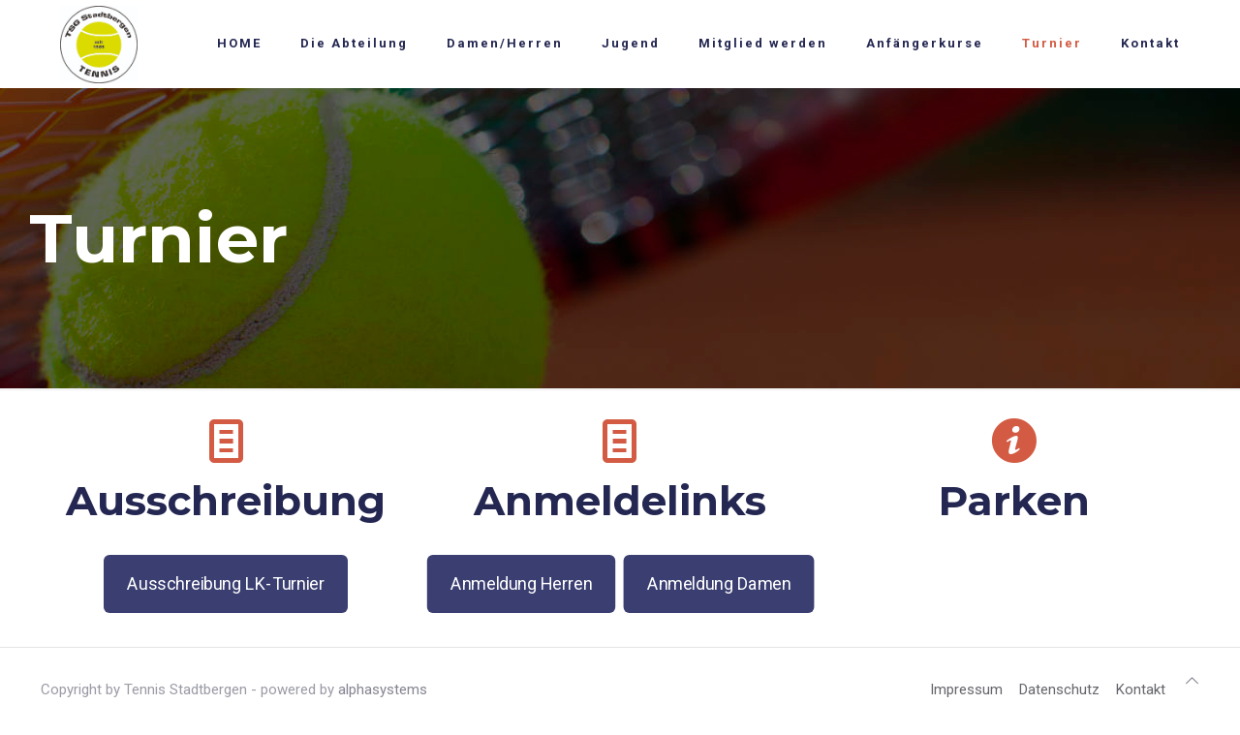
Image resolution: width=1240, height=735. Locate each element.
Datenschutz (1059, 689)
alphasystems (382, 689)
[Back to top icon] (1192, 680)
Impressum (966, 689)
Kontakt (1140, 689)
